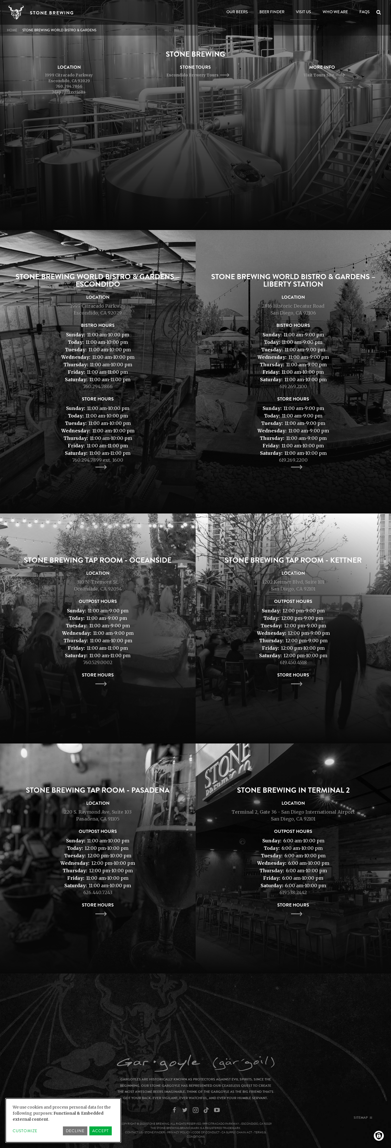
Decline (75, 1131)
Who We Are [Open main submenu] (335, 12)
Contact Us (133, 1132)
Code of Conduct (205, 1132)
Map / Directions (69, 92)
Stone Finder (155, 1132)
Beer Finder (271, 12)
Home (12, 30)
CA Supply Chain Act (236, 1132)
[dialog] (63, 1120)
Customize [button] (25, 1131)
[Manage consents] (379, 1136)
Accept (100, 1131)
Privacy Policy (178, 1132)
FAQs (364, 12)
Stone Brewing (52, 12)
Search (379, 12)
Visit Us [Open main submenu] (303, 12)
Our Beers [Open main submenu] (237, 12)
